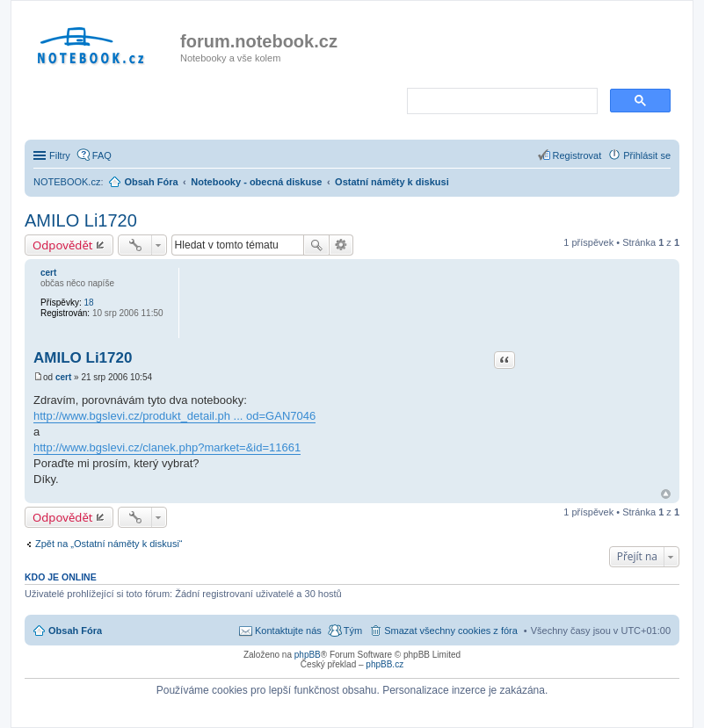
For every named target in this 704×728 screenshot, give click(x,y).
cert (48, 273)
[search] (500, 102)
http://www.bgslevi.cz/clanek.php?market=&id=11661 (167, 447)
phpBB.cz (384, 664)
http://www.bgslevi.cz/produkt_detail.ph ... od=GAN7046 (174, 415)
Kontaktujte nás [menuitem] (288, 630)
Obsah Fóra (75, 630)
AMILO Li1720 (81, 220)
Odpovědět (63, 245)
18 (88, 302)
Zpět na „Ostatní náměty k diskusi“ (109, 543)
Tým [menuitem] (353, 630)
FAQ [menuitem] (102, 155)
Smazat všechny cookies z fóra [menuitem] (451, 630)
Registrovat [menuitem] (577, 155)
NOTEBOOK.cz (66, 182)
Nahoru (666, 494)
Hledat (316, 245)
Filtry (59, 155)
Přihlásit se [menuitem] (647, 155)
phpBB (307, 655)
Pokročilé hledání (341, 245)
